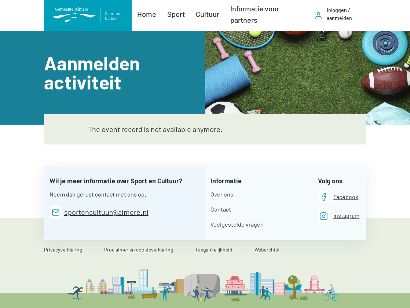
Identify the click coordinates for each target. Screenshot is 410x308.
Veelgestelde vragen (237, 224)
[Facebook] (338, 197)
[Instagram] (339, 216)
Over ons (222, 194)
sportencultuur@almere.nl (106, 212)
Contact (221, 209)
